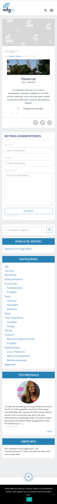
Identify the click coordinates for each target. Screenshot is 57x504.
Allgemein (10, 364)
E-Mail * (9, 157)
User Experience (14, 317)
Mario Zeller (15, 56)
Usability (12, 322)
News (8, 313)
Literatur (12, 300)
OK (29, 499)
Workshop (10, 275)
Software (12, 309)
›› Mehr (49, 431)
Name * (9, 145)
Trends (8, 330)
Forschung (11, 283)
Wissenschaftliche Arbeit (21, 339)
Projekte (11, 292)
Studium (9, 334)
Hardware (12, 305)
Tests (7, 296)
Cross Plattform (16, 352)
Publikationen (15, 288)
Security (9, 271)
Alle (7, 266)
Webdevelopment (17, 360)
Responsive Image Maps (18, 248)
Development (12, 347)
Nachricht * (11, 170)
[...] (21, 423)
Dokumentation (14, 279)
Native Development (18, 356)
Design (11, 326)
